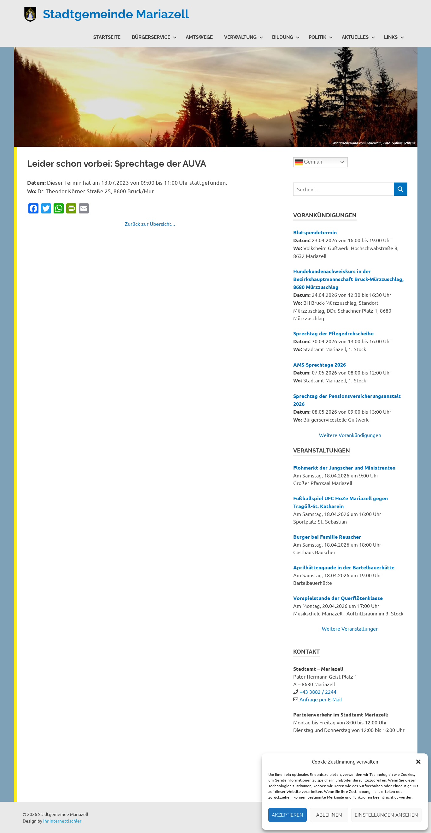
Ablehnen (329, 815)
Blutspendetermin (315, 232)
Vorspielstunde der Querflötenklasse (338, 598)
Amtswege (199, 37)
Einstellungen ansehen (386, 815)
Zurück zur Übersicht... (150, 223)
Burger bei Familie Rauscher (327, 536)
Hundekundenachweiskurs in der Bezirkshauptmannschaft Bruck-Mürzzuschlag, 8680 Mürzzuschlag (348, 279)
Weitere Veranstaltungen (350, 628)
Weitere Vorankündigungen (350, 435)
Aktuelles (358, 37)
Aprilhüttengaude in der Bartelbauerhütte (343, 567)
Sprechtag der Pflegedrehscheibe (333, 333)
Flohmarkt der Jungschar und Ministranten (344, 467)
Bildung (286, 37)
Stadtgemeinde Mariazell (116, 14)
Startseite (106, 37)
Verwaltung (243, 37)
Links (394, 37)
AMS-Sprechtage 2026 (319, 364)
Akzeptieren (287, 815)
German (308, 162)
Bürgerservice (154, 37)
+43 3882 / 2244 (318, 691)
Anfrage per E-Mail (321, 699)
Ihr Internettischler (62, 821)
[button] (418, 761)
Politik (321, 37)
